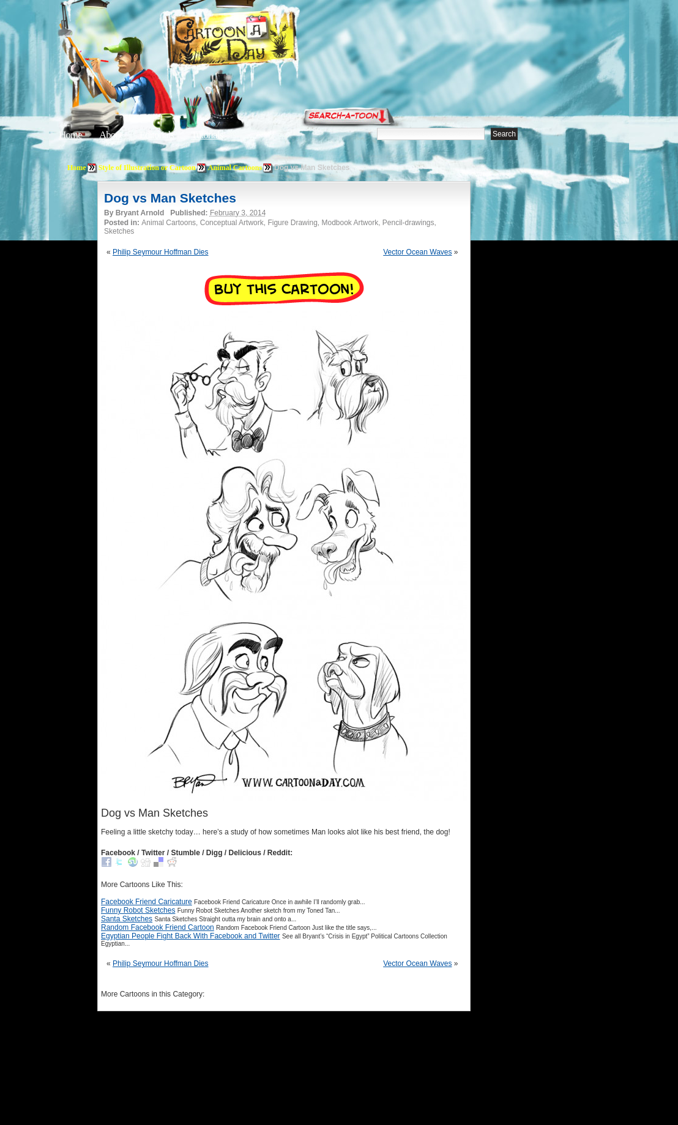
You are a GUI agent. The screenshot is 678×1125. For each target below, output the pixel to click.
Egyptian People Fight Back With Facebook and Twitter (190, 936)
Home (70, 135)
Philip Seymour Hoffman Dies (161, 252)
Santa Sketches (126, 919)
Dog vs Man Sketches (170, 198)
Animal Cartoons (235, 167)
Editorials (157, 135)
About (110, 135)
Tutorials (207, 135)
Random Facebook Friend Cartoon (157, 927)
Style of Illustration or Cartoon (147, 167)
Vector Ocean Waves (417, 252)
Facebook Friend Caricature (146, 901)
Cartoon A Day (261, 41)
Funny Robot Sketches (138, 910)
